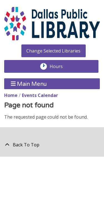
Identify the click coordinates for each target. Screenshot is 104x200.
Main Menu (29, 84)
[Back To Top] (52, 144)
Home (10, 95)
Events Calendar (40, 95)
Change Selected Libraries (53, 51)
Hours (59, 66)
